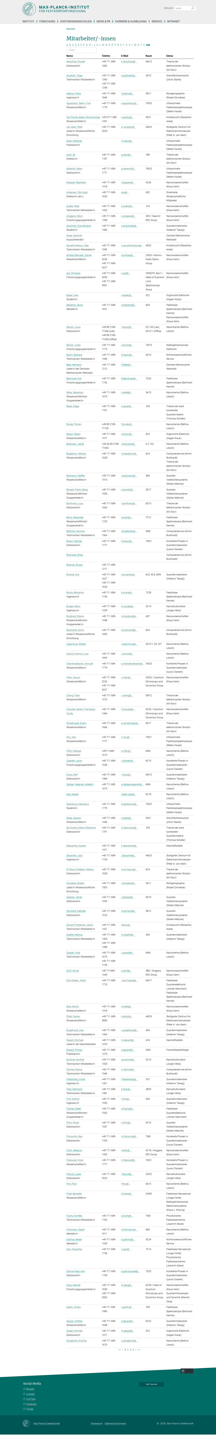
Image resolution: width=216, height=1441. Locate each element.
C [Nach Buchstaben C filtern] (73, 51)
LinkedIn (30, 1400)
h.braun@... (127, 547)
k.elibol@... (127, 1022)
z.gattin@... (127, 1313)
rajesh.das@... (128, 800)
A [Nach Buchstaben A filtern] (67, 51)
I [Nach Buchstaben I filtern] (92, 51)
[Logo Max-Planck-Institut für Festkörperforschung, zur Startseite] (78, 9)
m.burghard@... (129, 622)
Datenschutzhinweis (115, 1430)
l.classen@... (128, 767)
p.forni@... (126, 1129)
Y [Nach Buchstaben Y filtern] (141, 51)
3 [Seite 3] (130, 1356)
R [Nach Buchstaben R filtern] (118, 51)
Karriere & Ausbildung (131, 21)
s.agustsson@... (129, 109)
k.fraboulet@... (128, 1166)
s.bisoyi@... (127, 440)
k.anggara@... (128, 222)
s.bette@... (126, 398)
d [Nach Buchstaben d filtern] (78, 51)
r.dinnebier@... (128, 889)
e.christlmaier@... (130, 729)
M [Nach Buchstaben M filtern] (103, 51)
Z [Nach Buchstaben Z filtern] (144, 51)
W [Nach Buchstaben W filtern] (135, 51)
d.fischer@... (127, 1115)
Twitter (29, 1415)
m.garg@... (127, 1291)
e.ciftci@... (126, 757)
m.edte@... (126, 1013)
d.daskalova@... (129, 810)
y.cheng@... (127, 701)
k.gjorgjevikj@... (129, 1347)
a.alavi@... (126, 161)
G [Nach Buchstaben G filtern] (87, 51)
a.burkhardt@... (129, 636)
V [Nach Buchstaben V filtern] (129, 51)
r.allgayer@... (128, 188)
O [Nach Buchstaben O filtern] (109, 51)
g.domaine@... (128, 917)
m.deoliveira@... (129, 834)
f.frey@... (125, 1190)
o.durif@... (126, 977)
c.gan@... (126, 1255)
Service (157, 21)
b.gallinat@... (128, 1246)
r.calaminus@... (129, 650)
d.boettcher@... (129, 537)
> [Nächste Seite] (135, 1356)
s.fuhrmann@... (129, 1236)
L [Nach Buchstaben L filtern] (100, 51)
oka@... (125, 198)
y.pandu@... (127, 123)
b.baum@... (127, 361)
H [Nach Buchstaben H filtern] (90, 51)
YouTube (30, 1405)
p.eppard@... (128, 1056)
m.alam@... (127, 147)
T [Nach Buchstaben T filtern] (123, 51)
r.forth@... (126, 1156)
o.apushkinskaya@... (132, 251)
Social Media (32, 1390)
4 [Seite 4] (133, 1356)
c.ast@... (125, 279)
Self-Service (151, 1391)
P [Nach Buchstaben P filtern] (115, 51)
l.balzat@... (127, 333)
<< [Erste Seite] (119, 1356)
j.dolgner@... (127, 903)
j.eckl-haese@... (129, 986)
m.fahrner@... (128, 1076)
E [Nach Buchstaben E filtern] (81, 51)
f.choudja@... (128, 715)
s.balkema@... (128, 311)
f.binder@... (127, 430)
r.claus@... (126, 781)
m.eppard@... (128, 1046)
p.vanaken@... (128, 133)
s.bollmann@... (129, 482)
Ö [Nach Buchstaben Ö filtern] (112, 51)
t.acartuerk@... (128, 82)
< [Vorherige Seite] (122, 1356)
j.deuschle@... (128, 862)
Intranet (173, 21)
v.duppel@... (127, 959)
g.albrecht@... (128, 175)
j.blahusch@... (128, 450)
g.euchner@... (128, 1066)
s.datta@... (127, 824)
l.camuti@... (127, 660)
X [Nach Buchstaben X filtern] (138, 51)
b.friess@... (127, 1200)
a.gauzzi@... (127, 1327)
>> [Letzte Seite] (139, 1356)
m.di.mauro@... (129, 875)
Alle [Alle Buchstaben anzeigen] (148, 51)
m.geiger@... (127, 1337)
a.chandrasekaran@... (132, 670)
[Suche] (193, 8)
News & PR (103, 21)
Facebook (31, 1410)
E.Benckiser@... (129, 385)
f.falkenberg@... (129, 1085)
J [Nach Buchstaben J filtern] (94, 51)
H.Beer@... (126, 371)
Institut (28, 21)
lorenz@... (126, 931)
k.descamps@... (129, 852)
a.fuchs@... (127, 1222)
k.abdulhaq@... (129, 68)
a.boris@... (126, 523)
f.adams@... (127, 100)
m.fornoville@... (129, 1143)
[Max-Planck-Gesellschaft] (27, 1430)
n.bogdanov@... (129, 460)
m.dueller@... (128, 941)
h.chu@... (126, 743)
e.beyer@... (127, 412)
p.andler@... (127, 212)
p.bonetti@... (128, 496)
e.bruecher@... (128, 581)
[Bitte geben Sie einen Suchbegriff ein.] (182, 8)
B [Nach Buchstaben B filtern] (70, 51)
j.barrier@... (127, 351)
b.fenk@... (126, 1095)
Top (189, 1377)
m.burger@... (128, 612)
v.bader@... (127, 301)
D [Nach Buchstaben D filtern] (75, 51)
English (168, 8)
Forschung (47, 21)
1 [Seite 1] (125, 1356)
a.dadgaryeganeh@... (132, 791)
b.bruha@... (127, 599)
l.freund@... (127, 1180)
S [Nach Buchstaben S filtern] (121, 51)
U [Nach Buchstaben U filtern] (126, 51)
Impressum (97, 1430)
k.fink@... (126, 1105)
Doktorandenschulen (76, 21)
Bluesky (30, 1395)
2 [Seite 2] (128, 1356)
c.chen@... (126, 683)
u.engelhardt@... (129, 1036)
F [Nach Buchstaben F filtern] (84, 51)
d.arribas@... (128, 261)
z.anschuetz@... (129, 232)
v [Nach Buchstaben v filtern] (132, 51)
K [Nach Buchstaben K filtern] (97, 51)
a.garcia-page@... (130, 1277)
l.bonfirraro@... (129, 509)
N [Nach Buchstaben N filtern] (106, 51)
